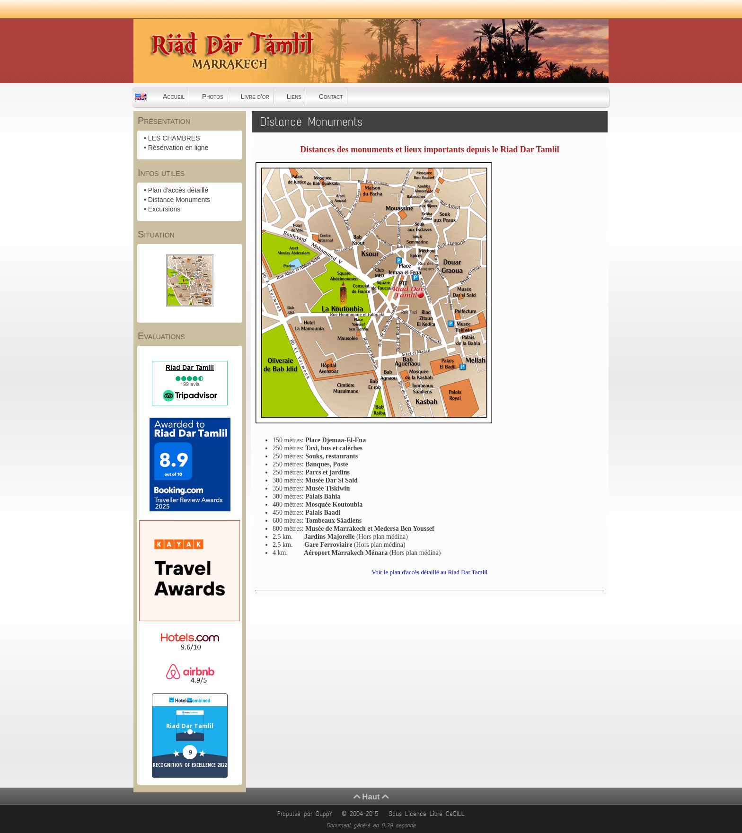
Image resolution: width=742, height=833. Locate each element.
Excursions (164, 209)
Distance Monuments (179, 199)
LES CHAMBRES (174, 138)
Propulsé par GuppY (306, 814)
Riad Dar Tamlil (189, 725)
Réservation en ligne (178, 147)
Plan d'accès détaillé (178, 190)
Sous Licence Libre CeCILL (428, 814)
